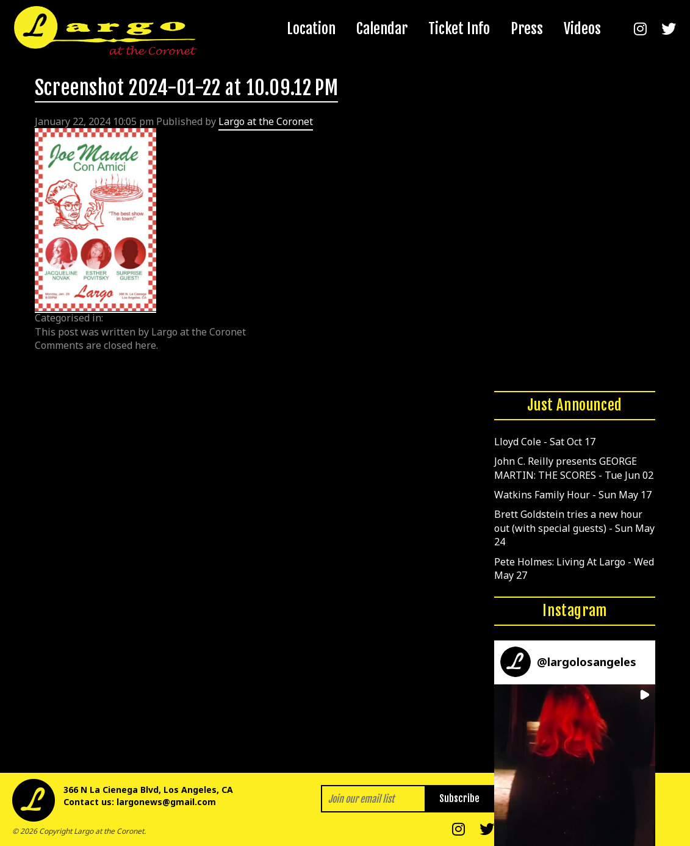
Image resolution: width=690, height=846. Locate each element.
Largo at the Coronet (265, 121)
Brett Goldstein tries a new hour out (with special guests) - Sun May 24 (574, 527)
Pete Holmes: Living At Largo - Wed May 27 (574, 568)
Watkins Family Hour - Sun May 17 (573, 494)
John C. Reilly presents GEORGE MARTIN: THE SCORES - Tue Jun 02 (573, 467)
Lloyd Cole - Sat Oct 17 (544, 441)
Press (527, 29)
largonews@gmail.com (166, 802)
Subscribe (459, 798)
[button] (575, 765)
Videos (582, 29)
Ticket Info (459, 29)
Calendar (382, 29)
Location (311, 29)
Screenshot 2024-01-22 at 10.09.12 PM (187, 88)
